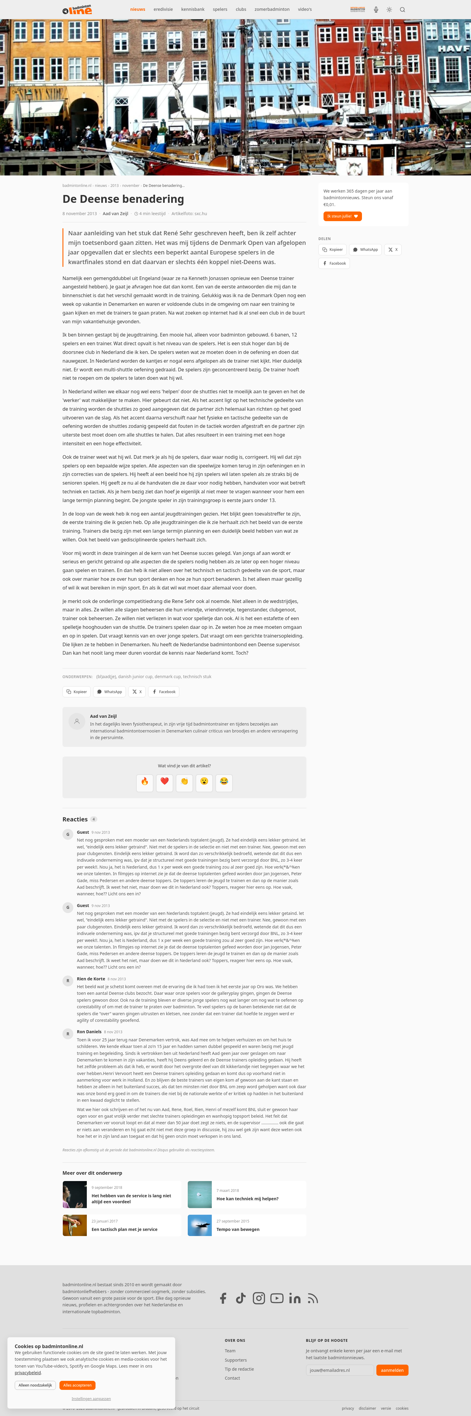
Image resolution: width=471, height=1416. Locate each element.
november (131, 185)
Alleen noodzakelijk (35, 1385)
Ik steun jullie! (342, 216)
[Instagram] (259, 1298)
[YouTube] (277, 1298)
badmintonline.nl (76, 185)
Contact (232, 1378)
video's (305, 9)
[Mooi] (164, 783)
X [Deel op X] (136, 691)
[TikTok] (241, 1298)
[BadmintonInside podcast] (376, 10)
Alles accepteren (77, 1385)
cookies (402, 1408)
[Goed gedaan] (184, 783)
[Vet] (144, 783)
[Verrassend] (204, 783)
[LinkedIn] (295, 1298)
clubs (241, 9)
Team (230, 1351)
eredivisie (163, 9)
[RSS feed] (313, 1298)
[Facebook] (222, 1298)
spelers (220, 9)
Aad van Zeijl (115, 213)
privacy (348, 1408)
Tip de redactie (239, 1369)
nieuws (137, 9)
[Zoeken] (403, 10)
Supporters (236, 1360)
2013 (115, 185)
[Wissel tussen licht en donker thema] (389, 10)
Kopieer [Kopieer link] (76, 691)
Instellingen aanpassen (91, 1398)
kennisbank (193, 9)
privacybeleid (28, 1372)
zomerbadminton (272, 9)
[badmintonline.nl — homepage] (77, 9)
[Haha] (224, 783)
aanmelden (392, 1370)
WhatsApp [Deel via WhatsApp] (109, 691)
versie (386, 1408)
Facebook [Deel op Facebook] (164, 691)
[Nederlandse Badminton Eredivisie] (357, 9)
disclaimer (367, 1408)
